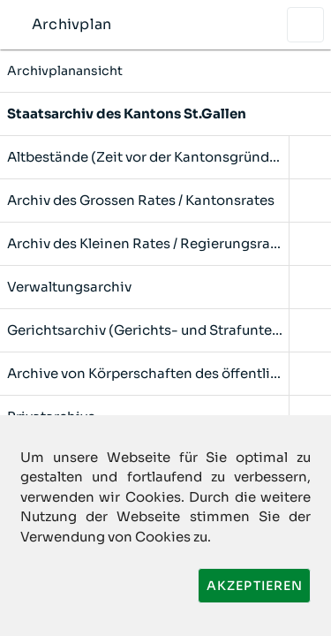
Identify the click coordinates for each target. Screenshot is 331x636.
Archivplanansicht (165, 70)
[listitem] (165, 114)
